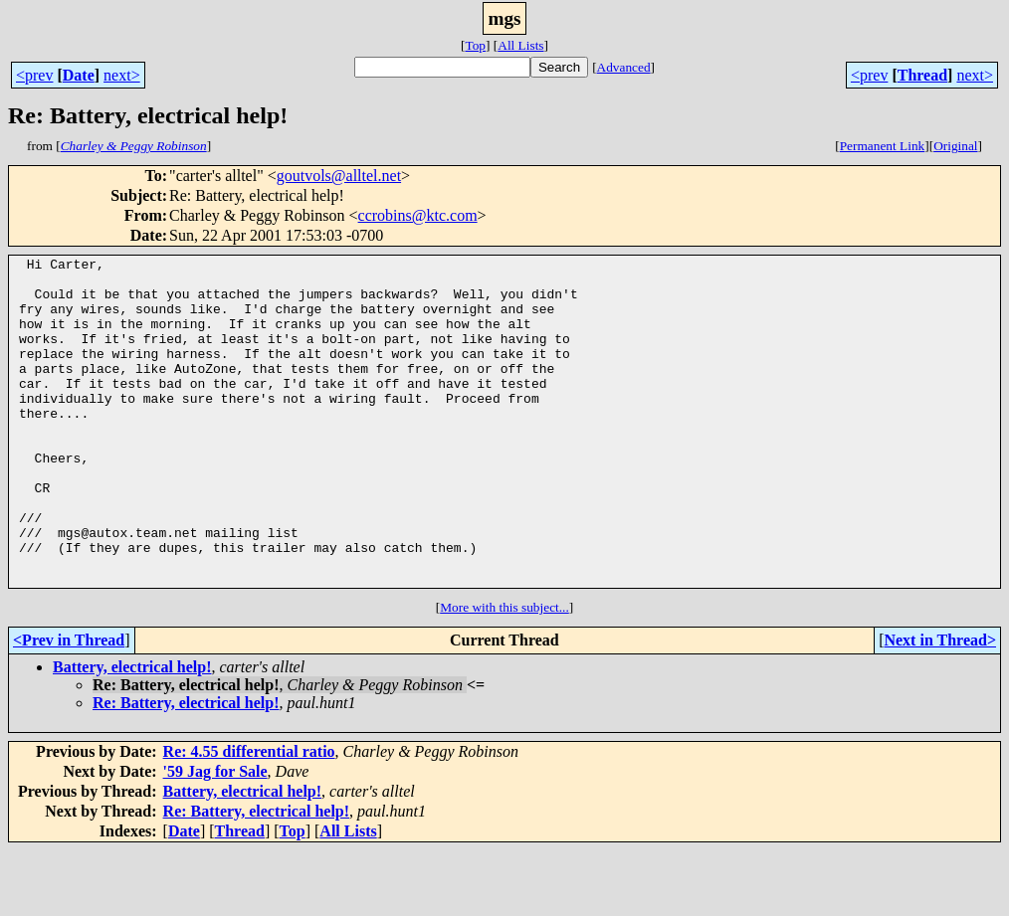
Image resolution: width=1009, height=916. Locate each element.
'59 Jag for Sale (215, 836)
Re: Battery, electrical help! (186, 768)
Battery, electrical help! (132, 732)
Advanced (624, 67)
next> (121, 75)
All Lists (520, 45)
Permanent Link (882, 145)
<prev (34, 75)
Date (79, 75)
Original (955, 145)
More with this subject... (504, 672)
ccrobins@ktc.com (418, 215)
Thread (922, 75)
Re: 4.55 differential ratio (249, 817)
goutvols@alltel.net (339, 175)
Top (475, 45)
